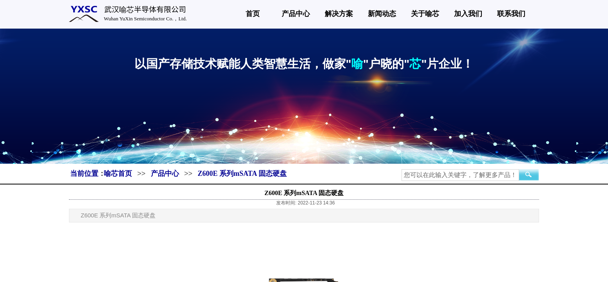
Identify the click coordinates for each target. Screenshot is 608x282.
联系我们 (511, 14)
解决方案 (339, 14)
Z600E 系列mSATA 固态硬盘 (241, 173)
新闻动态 (382, 14)
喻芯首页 (118, 173)
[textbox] (460, 175)
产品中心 (296, 14)
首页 (253, 14)
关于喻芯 (425, 14)
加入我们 (468, 14)
